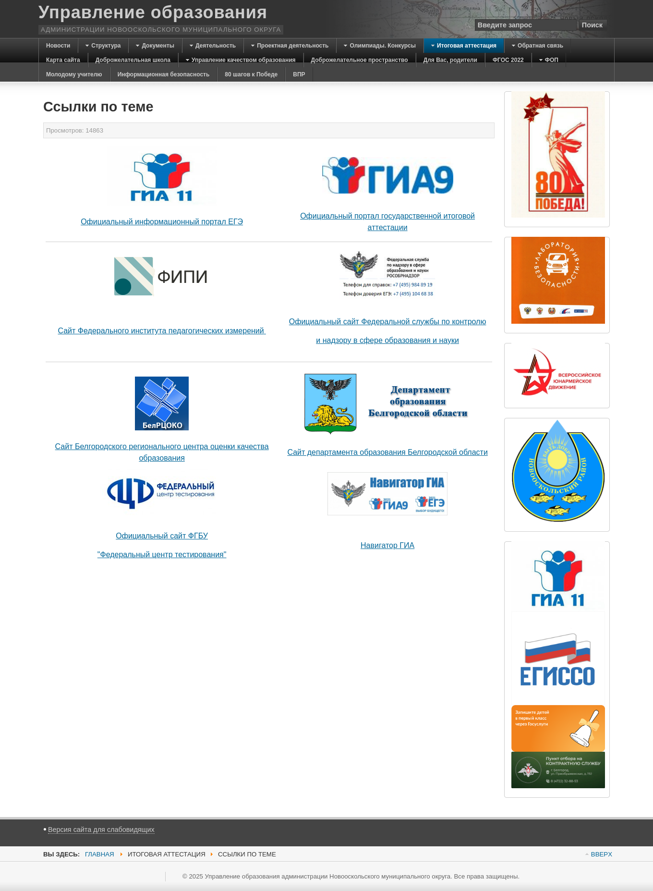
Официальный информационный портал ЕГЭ (162, 222)
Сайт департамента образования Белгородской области (387, 452)
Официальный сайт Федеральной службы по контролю (387, 321)
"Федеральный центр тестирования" (162, 554)
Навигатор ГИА (387, 545)
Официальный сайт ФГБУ (162, 536)
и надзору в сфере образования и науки (387, 340)
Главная (99, 854)
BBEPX (601, 854)
